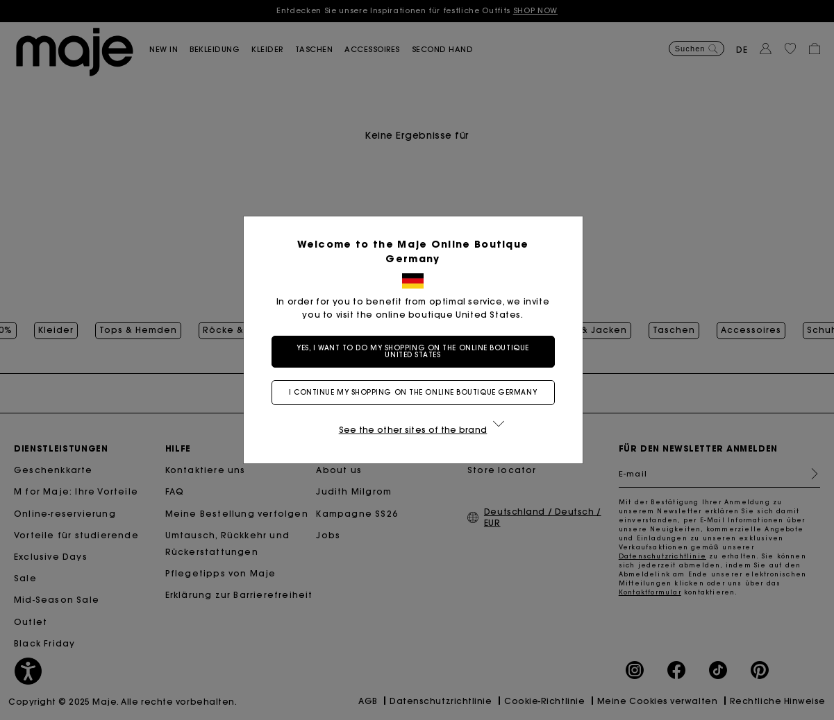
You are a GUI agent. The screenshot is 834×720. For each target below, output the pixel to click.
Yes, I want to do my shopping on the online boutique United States (417, 351)
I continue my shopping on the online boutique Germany (417, 392)
